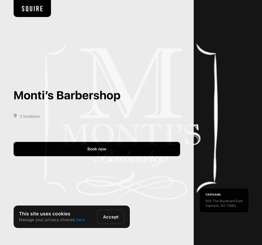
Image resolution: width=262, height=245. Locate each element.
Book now (96, 149)
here (80, 219)
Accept (111, 216)
